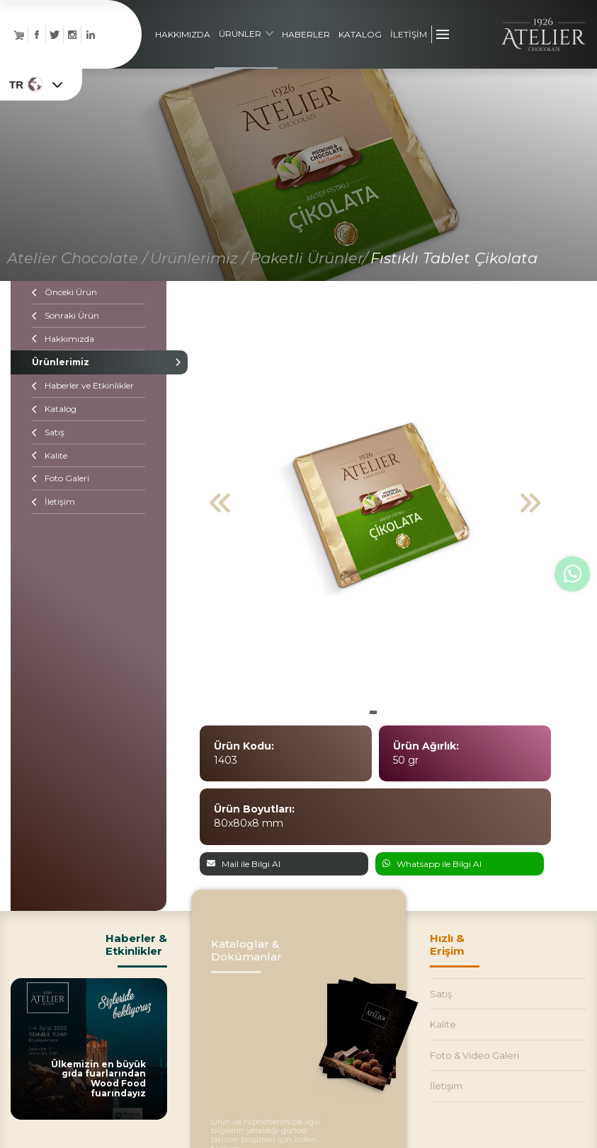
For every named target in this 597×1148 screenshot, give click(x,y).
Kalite (49, 457)
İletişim (53, 503)
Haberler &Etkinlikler (136, 946)
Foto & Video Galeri (474, 1058)
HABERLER (306, 35)
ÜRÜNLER (246, 34)
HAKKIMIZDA (182, 35)
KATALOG (360, 35)
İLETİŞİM (408, 35)
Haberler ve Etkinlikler (83, 387)
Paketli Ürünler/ (309, 260)
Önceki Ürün (64, 294)
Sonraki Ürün (65, 317)
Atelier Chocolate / (77, 260)
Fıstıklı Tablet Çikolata (454, 260)
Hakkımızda (63, 340)
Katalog (54, 411)
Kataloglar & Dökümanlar (246, 952)
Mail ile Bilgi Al (243, 866)
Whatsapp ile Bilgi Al (432, 866)
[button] (373, 714)
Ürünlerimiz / (198, 260)
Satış (48, 434)
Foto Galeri (60, 480)
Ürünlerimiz (88, 364)
